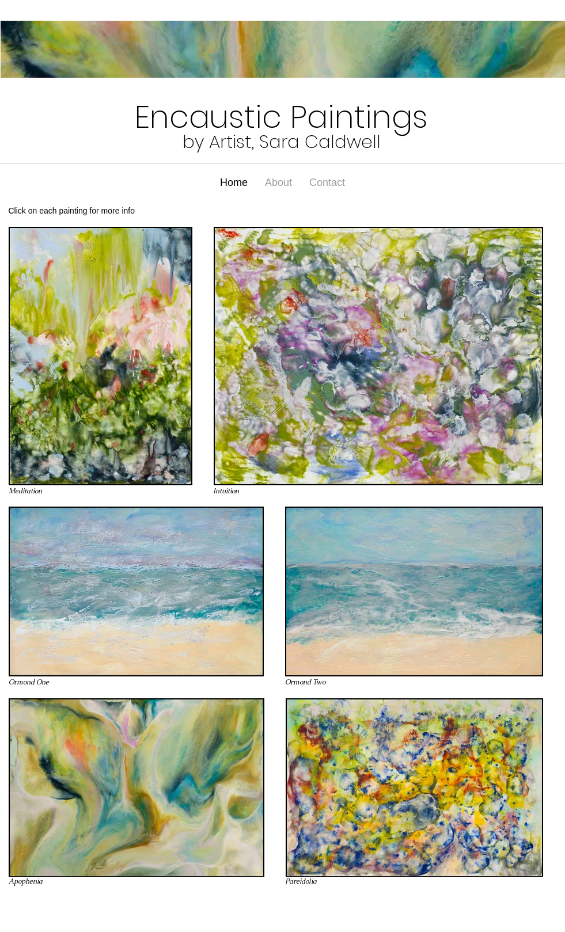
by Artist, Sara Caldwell (282, 141)
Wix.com (96, 909)
